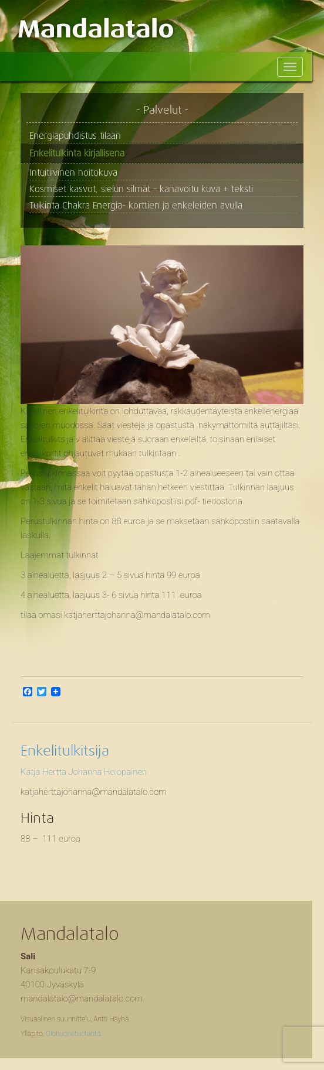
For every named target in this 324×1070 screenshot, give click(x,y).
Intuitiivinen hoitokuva (73, 173)
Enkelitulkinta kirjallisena (76, 153)
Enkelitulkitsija (65, 750)
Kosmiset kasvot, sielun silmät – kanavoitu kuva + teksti (141, 189)
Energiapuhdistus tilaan (75, 136)
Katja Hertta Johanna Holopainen (84, 772)
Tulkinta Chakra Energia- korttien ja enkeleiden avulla (135, 205)
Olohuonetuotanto (73, 1034)
